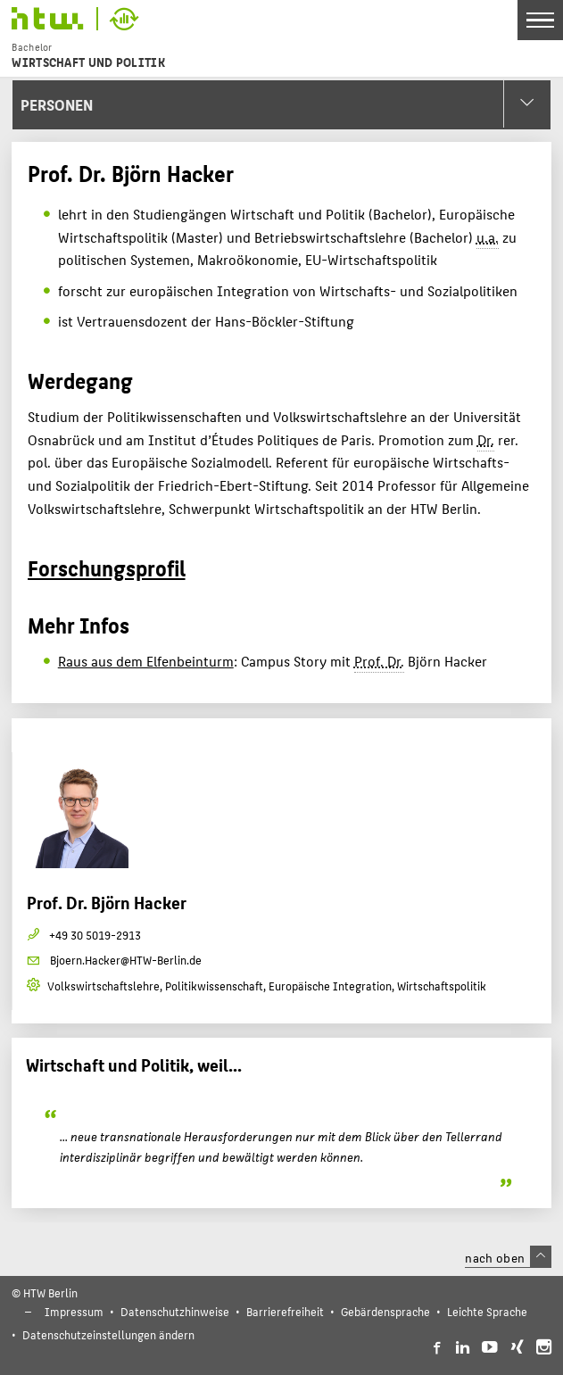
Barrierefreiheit (285, 1311)
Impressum (74, 1311)
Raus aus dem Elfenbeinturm (146, 661)
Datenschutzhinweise (174, 1311)
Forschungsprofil (107, 567)
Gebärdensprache (385, 1311)
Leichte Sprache (487, 1311)
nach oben (508, 1257)
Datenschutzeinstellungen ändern (108, 1334)
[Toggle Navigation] (540, 20)
